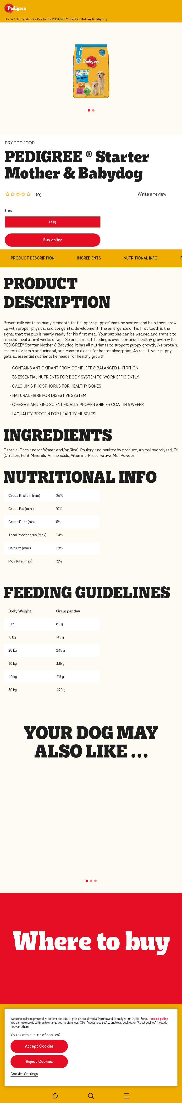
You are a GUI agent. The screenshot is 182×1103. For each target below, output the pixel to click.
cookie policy (159, 1019)
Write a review (152, 194)
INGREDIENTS (89, 258)
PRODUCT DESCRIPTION (33, 258)
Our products (25, 19)
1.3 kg (52, 222)
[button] (89, 110)
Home (9, 19)
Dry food (43, 19)
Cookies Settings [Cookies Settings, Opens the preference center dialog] (24, 1074)
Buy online (52, 240)
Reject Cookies (39, 1061)
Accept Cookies (39, 1046)
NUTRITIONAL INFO (141, 258)
